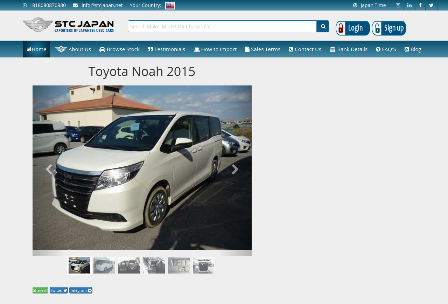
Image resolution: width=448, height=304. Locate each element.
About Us (73, 49)
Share (40, 290)
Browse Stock (119, 49)
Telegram (81, 290)
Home (36, 49)
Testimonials (166, 49)
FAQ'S (386, 49)
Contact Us (305, 49)
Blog (413, 49)
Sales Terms (262, 49)
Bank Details (349, 49)
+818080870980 (44, 5)
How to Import (215, 49)
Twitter (59, 290)
